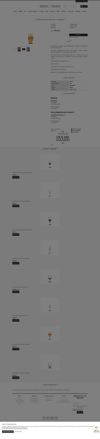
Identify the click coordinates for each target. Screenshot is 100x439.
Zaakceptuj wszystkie (8, 432)
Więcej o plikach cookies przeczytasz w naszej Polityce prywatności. (15, 429)
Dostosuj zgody (18, 432)
